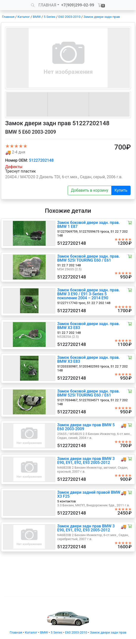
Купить (121, 190)
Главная (8, 17)
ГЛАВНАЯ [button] (47, 5)
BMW (37, 17)
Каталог (24, 17)
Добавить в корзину (89, 190)
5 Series (49, 17)
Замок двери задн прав (101, 17)
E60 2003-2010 (69, 17)
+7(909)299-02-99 (77, 5)
